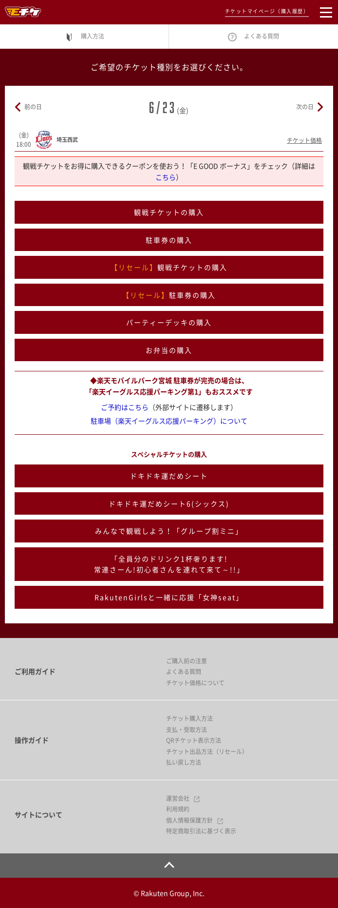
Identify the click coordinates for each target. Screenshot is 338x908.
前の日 (33, 106)
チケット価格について (195, 682)
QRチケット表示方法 (193, 740)
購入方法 (84, 36)
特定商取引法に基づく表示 (201, 831)
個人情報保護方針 (195, 820)
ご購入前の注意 (186, 661)
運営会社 (183, 798)
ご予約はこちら (125, 407)
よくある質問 (253, 36)
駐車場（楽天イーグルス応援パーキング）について (169, 420)
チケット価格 (304, 140)
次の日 (305, 106)
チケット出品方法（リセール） (207, 751)
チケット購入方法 (189, 718)
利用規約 (177, 809)
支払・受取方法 (186, 729)
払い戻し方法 (183, 762)
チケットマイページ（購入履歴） (267, 11)
